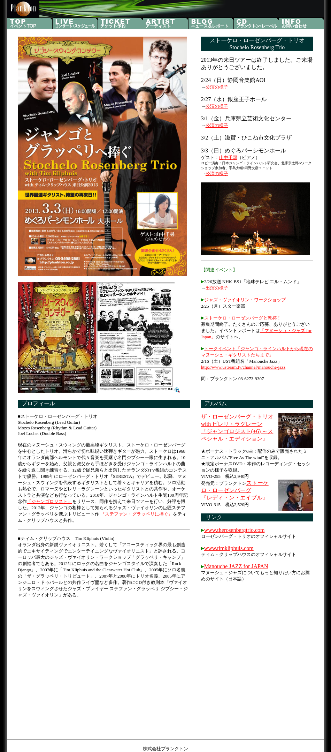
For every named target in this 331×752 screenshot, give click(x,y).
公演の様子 (217, 87)
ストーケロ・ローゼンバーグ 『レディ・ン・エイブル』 (235, 490)
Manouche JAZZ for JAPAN (236, 566)
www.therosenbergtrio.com (234, 530)
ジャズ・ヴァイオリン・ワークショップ (245, 299)
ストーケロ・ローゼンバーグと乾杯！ (242, 318)
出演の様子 (217, 288)
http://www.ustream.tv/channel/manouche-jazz (243, 367)
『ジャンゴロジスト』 (49, 501)
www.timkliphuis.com (229, 548)
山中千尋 (228, 157)
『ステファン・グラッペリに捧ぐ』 (136, 514)
